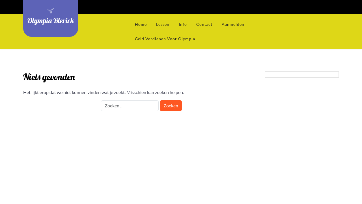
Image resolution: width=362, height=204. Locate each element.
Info (183, 24)
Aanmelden (233, 24)
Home (141, 24)
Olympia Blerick (50, 20)
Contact (204, 24)
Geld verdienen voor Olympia (165, 38)
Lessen (162, 24)
